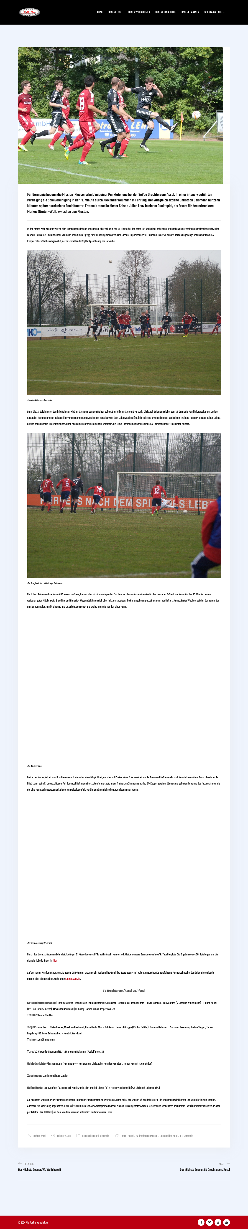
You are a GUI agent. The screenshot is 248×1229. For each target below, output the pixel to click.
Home (100, 12)
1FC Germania (187, 1136)
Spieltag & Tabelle (215, 12)
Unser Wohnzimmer (139, 12)
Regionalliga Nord (91, 1136)
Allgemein (104, 1136)
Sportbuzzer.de (72, 979)
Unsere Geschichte (165, 12)
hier (55, 960)
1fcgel (131, 1136)
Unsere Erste (115, 12)
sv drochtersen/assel (147, 1136)
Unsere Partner (190, 12)
